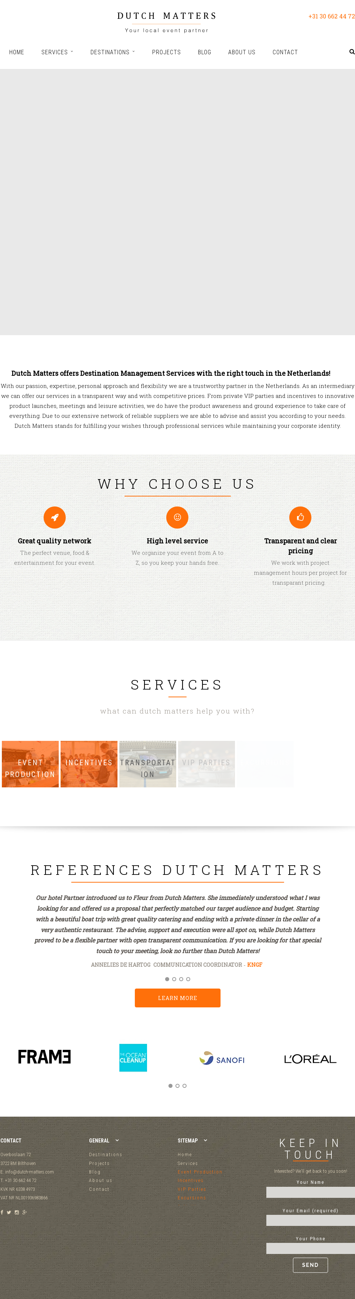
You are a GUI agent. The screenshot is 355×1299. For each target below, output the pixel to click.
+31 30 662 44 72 (331, 16)
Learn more (177, 997)
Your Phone (310, 1254)
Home (185, 1154)
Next (347, 1066)
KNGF (254, 964)
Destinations (106, 1154)
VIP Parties (192, 1189)
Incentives (191, 1180)
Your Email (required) (310, 1215)
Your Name (310, 1187)
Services (188, 1163)
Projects (99, 1163)
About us (101, 1180)
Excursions (192, 1197)
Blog (95, 1172)
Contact (99, 1189)
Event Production (200, 1172)
